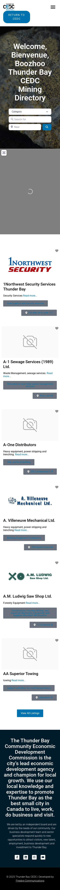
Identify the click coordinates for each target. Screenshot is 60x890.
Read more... (30, 295)
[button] (53, 7)
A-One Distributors (19, 444)
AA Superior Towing (20, 673)
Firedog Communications (30, 880)
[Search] (46, 127)
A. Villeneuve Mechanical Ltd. (29, 520)
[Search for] (30, 119)
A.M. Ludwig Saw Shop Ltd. (27, 596)
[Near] (25, 127)
